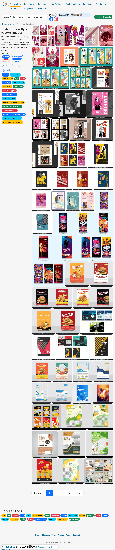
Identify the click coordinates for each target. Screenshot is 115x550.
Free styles (14, 9)
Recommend (16, 61)
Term (53, 535)
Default (6, 57)
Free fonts (42, 4)
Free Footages (57, 4)
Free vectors (15, 4)
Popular (16, 65)
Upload (53, 15)
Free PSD (42, 9)
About (68, 535)
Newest (6, 61)
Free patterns (29, 9)
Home (4, 24)
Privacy (61, 535)
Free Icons (87, 4)
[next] (78, 493)
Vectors (13, 24)
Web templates (73, 4)
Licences (46, 535)
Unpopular (7, 70)
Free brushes (101, 4)
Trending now (17, 57)
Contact (76, 535)
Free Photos (29, 4)
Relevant (6, 65)
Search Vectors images (13, 17)
